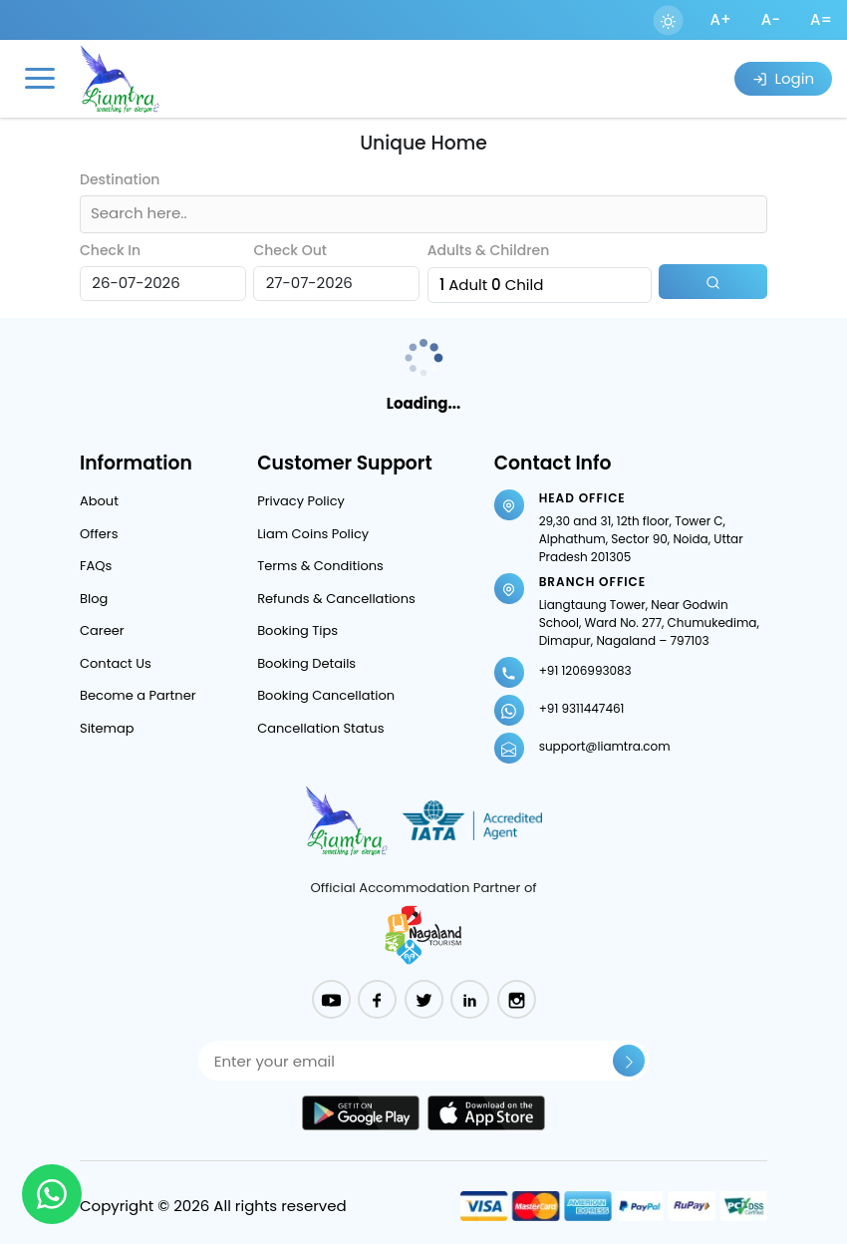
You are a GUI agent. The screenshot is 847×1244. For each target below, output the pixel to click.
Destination (119, 179)
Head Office (582, 497)
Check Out (290, 250)
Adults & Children (488, 250)
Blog (94, 598)
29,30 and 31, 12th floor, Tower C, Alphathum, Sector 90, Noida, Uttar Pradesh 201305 (641, 538)
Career (102, 630)
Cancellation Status (320, 728)
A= (821, 19)
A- (770, 19)
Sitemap (107, 728)
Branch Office (593, 581)
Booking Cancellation (326, 695)
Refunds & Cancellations (336, 598)
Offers (99, 533)
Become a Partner (138, 695)
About (99, 500)
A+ (720, 19)
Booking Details (306, 663)
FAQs (96, 565)
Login (783, 78)
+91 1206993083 (585, 670)
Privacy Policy (301, 500)
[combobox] (93, 213)
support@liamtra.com (605, 746)
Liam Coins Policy (313, 533)
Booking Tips (297, 630)
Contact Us (115, 663)
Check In (110, 250)
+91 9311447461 (582, 708)
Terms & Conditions (320, 565)
